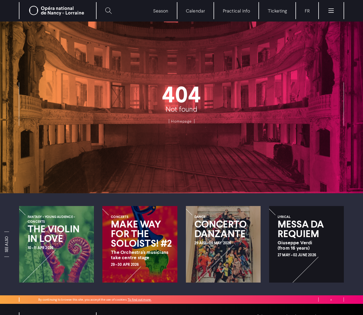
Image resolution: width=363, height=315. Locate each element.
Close (331, 299)
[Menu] (331, 10)
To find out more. (139, 299)
